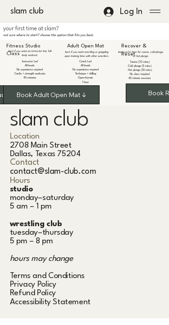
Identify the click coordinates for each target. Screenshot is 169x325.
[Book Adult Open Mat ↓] (51, 94)
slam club (25, 11)
